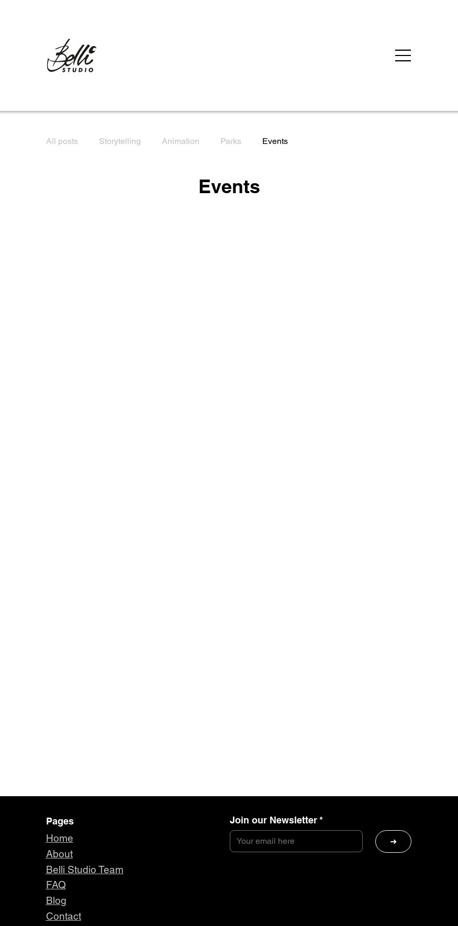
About (59, 854)
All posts (62, 141)
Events (275, 141)
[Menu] (403, 55)
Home (59, 838)
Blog (56, 900)
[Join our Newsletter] (293, 841)
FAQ (56, 884)
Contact (63, 916)
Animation (180, 141)
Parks (230, 141)
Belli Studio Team (85, 869)
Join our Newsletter (276, 820)
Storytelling (120, 141)
